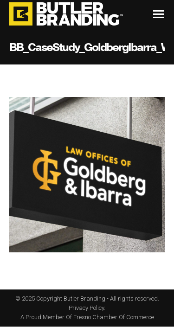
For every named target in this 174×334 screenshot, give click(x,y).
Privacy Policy (86, 307)
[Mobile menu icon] (159, 14)
